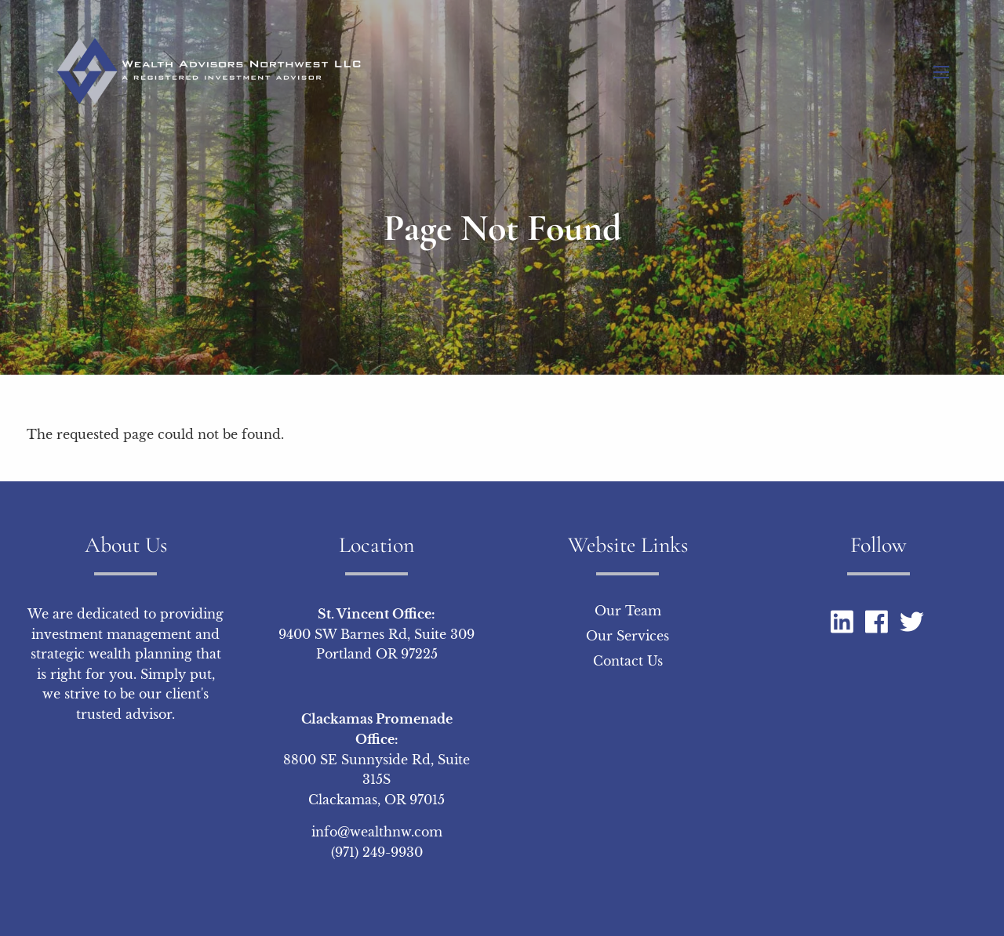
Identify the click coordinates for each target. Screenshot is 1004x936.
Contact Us (628, 661)
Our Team (628, 611)
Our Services (627, 636)
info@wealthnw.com (376, 832)
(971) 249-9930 (377, 853)
